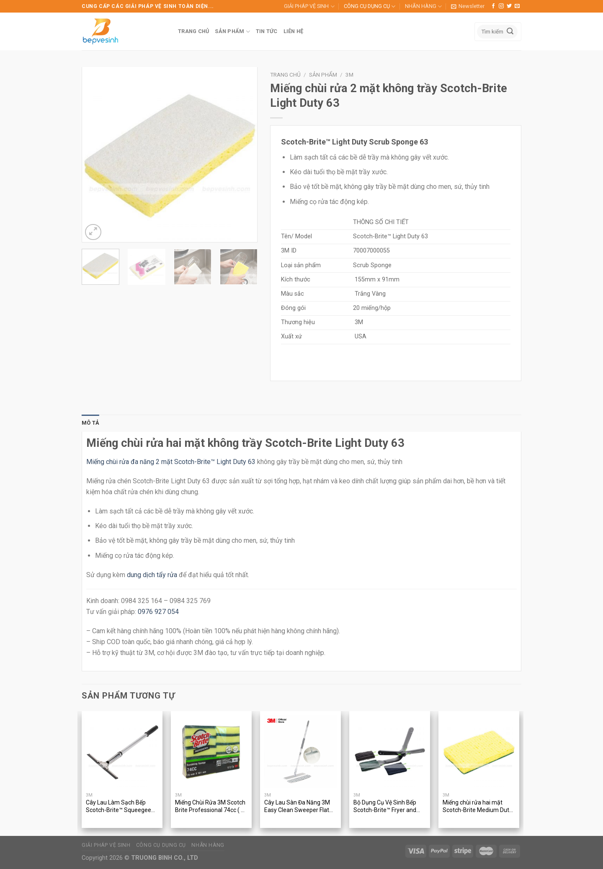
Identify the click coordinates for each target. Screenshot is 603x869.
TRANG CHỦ (193, 31)
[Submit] (510, 32)
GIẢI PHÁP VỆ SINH (309, 6)
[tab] (90, 423)
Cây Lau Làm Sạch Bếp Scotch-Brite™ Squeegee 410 (118, 807)
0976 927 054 (158, 612)
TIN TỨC (267, 31)
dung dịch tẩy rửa (152, 575)
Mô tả (90, 423)
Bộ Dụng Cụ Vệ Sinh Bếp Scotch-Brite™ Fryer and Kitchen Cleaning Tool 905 (387, 807)
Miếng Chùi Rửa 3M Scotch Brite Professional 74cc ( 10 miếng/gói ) (211, 807)
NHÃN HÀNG (423, 6)
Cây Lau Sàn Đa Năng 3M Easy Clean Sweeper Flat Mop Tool (297, 807)
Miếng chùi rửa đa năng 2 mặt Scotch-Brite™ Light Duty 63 (170, 462)
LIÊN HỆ (293, 31)
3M (349, 74)
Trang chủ (285, 74)
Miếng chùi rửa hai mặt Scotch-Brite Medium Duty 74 (477, 807)
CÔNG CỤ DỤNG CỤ (369, 6)
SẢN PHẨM (232, 32)
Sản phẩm (323, 74)
